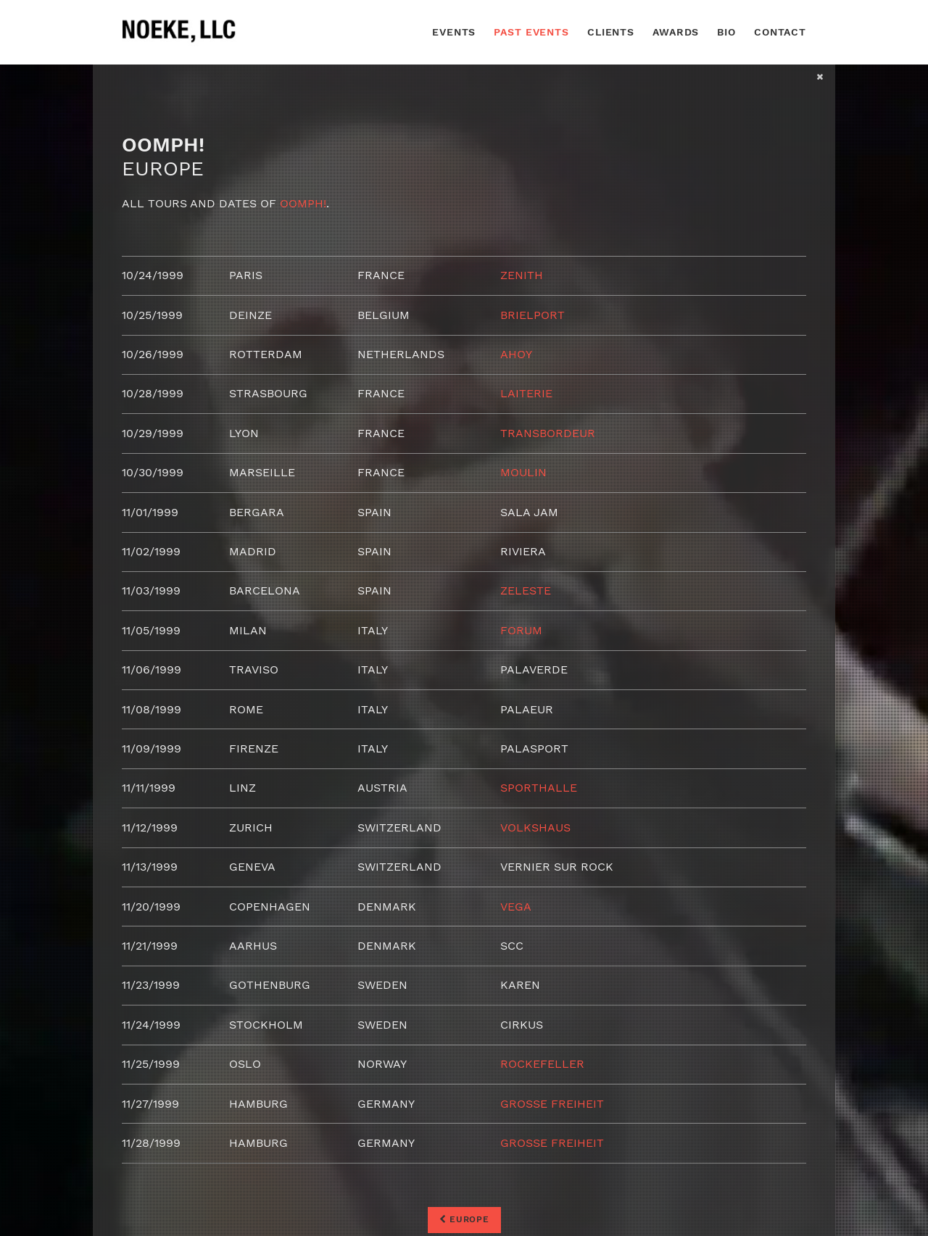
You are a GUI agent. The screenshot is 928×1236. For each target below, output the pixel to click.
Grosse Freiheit (552, 1104)
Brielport (532, 315)
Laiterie (526, 393)
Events (454, 32)
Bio (726, 32)
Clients (610, 32)
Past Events (531, 32)
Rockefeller (542, 1064)
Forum (521, 630)
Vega (515, 906)
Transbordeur (547, 433)
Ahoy (516, 354)
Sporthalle (538, 788)
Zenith (521, 275)
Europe (464, 1219)
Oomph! (303, 203)
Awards (675, 32)
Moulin (523, 472)
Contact (780, 32)
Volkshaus (535, 827)
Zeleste (525, 590)
